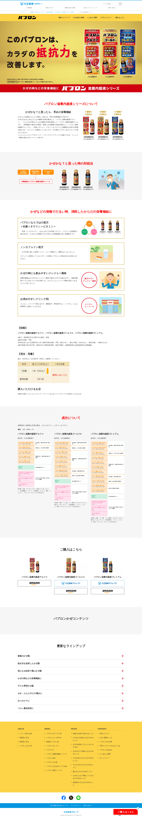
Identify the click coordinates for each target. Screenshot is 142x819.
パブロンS (50, 750)
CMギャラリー (104, 733)
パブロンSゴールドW (53, 733)
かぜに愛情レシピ (105, 737)
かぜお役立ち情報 (78, 17)
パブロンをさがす (26, 746)
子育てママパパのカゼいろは (109, 746)
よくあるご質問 (92, 17)
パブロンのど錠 (51, 762)
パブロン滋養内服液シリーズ (56, 754)
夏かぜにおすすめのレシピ (82, 771)
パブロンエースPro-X (53, 737)
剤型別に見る (24, 742)
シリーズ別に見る (26, 733)
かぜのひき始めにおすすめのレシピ (83, 739)
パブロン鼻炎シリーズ (54, 770)
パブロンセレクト (52, 746)
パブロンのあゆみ (105, 750)
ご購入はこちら (119, 17)
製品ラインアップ (64, 17)
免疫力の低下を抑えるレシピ (83, 733)
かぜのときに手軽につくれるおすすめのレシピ (83, 777)
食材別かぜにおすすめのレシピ (83, 784)
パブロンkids (50, 758)
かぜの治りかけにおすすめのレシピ (83, 759)
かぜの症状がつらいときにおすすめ (83, 746)
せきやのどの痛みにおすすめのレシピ (83, 752)
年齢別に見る (24, 737)
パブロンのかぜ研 (105, 742)
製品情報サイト (31, 3)
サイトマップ (104, 758)
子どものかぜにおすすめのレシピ (83, 766)
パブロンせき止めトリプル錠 (56, 766)
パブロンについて (105, 17)
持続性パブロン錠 (52, 742)
